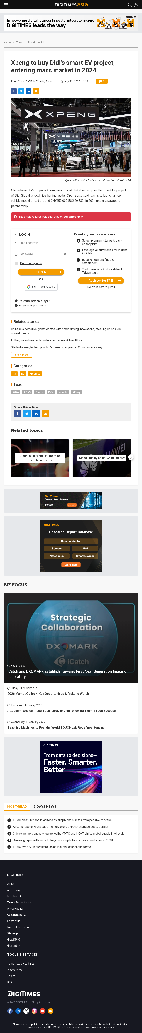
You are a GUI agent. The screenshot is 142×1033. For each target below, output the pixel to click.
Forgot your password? (32, 305)
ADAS (27, 392)
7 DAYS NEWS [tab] (44, 806)
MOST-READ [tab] (17, 806)
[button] (41, 287)
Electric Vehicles (37, 42)
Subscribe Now (73, 216)
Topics (11, 976)
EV (22, 373)
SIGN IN (49, 272)
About (10, 884)
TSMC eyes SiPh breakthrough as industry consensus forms (52, 847)
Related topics (27, 430)
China (39, 392)
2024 (16, 392)
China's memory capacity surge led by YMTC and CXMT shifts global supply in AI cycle (68, 833)
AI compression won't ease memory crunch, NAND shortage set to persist (60, 827)
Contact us (13, 921)
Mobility (35, 373)
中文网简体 (13, 945)
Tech (19, 42)
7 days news (14, 969)
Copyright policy (16, 914)
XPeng (76, 392)
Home (7, 42)
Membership (14, 896)
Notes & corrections (19, 927)
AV (14, 373)
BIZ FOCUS (15, 584)
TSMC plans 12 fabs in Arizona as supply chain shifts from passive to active (62, 820)
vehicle (63, 392)
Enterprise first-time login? (34, 301)
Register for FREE (105, 281)
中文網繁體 (13, 939)
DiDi (50, 392)
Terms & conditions (19, 902)
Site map (12, 933)
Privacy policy (15, 908)
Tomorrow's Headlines (20, 963)
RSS (9, 982)
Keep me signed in (31, 263)
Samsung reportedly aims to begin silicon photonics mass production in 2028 (63, 840)
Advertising (13, 890)
